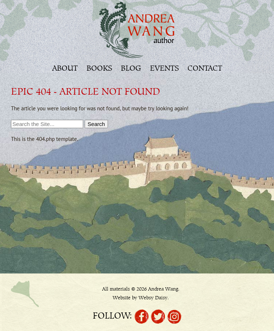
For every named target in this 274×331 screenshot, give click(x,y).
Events (164, 68)
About (65, 68)
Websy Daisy (153, 297)
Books (99, 68)
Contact (205, 68)
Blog (131, 68)
